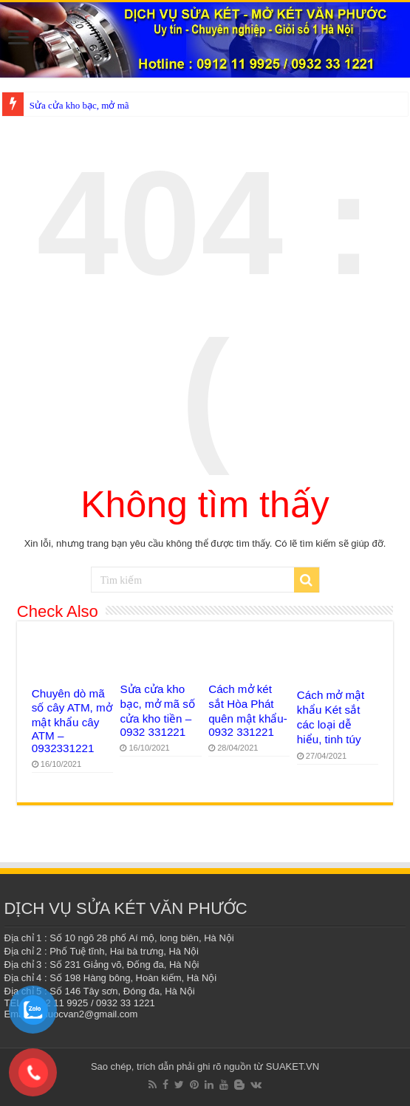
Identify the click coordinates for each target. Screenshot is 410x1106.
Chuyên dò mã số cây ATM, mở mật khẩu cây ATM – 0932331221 (72, 720)
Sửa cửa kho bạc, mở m (77, 105)
